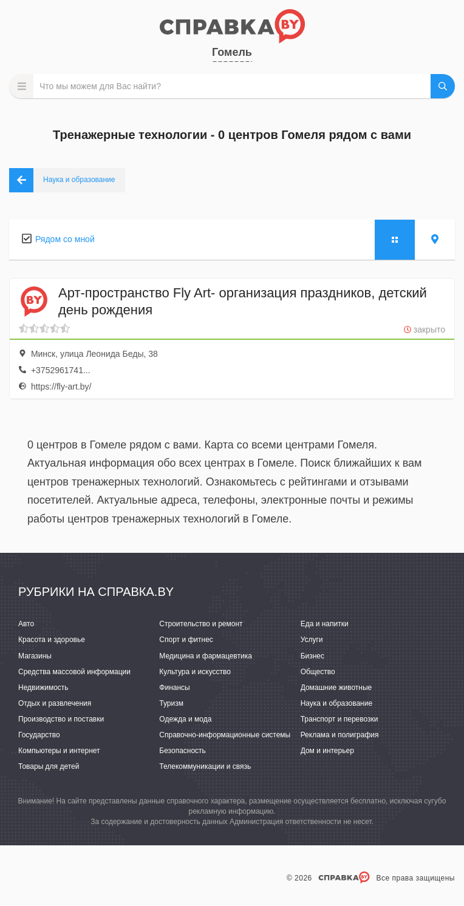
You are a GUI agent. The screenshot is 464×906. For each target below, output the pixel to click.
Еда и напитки (325, 624)
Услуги (312, 639)
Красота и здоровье (51, 639)
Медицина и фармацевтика (205, 656)
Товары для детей (48, 766)
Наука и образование (336, 703)
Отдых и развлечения (54, 703)
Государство (39, 735)
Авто (26, 624)
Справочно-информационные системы (224, 735)
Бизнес (312, 656)
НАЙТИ (442, 86)
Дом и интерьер (327, 750)
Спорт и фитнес (186, 639)
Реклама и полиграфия (340, 735)
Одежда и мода (185, 719)
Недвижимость (43, 687)
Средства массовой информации (74, 672)
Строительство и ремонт (200, 624)
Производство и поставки (61, 719)
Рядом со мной (65, 239)
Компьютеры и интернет (59, 750)
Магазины (35, 656)
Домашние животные (336, 687)
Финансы (174, 687)
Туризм (171, 703)
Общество (318, 672)
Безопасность (182, 750)
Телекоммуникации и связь (205, 766)
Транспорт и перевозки (339, 719)
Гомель (232, 52)
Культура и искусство (195, 672)
